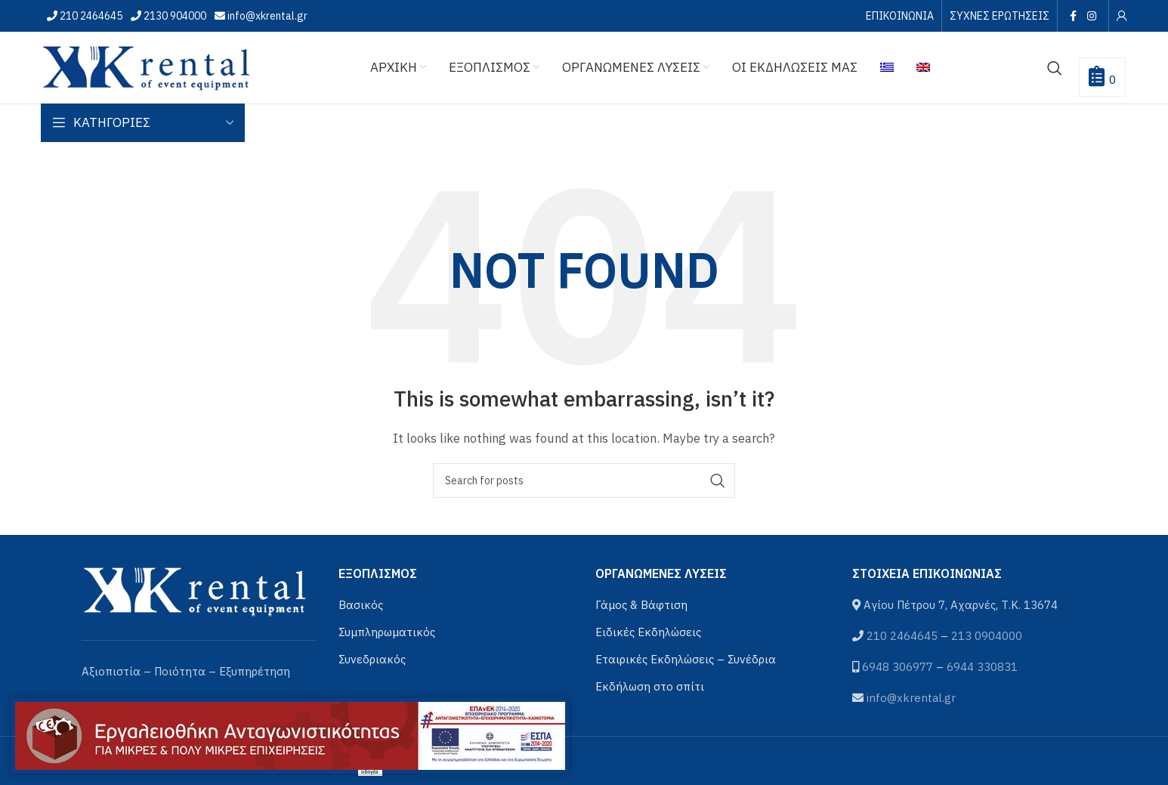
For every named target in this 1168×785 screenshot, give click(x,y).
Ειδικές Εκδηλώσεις (648, 632)
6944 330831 (982, 667)
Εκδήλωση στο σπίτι (649, 686)
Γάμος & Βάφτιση (641, 605)
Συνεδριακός (372, 659)
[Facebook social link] (1073, 15)
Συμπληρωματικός (386, 632)
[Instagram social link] (1091, 15)
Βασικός (360, 605)
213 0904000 (986, 636)
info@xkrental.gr (266, 16)
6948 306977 (897, 667)
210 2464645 (89, 16)
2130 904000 (173, 16)
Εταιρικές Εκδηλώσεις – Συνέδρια (685, 659)
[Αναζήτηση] (1055, 68)
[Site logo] (146, 66)
